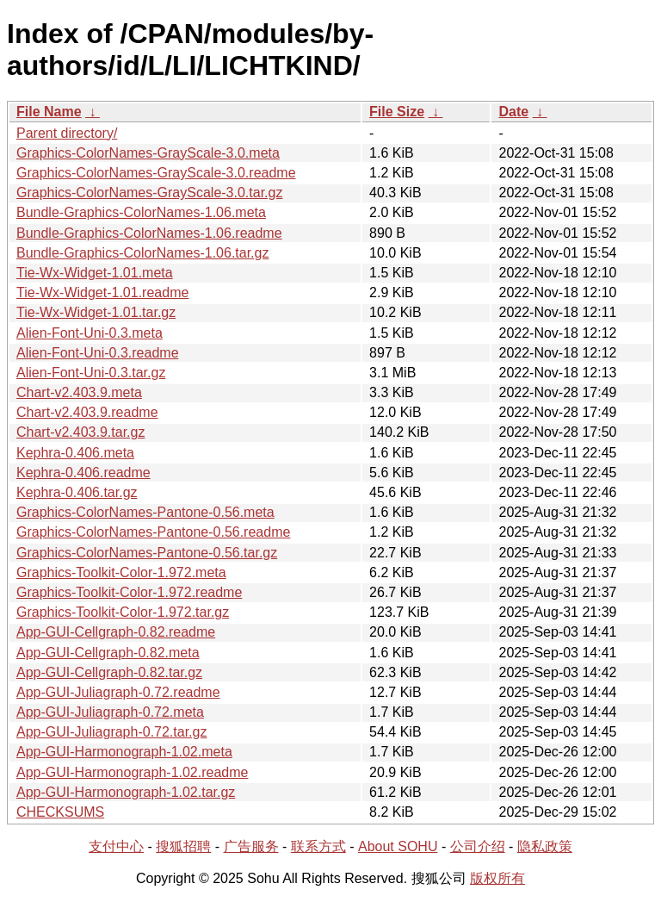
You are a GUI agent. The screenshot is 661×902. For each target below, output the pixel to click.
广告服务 (251, 846)
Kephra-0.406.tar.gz (77, 492)
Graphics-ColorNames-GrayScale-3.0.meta (148, 153)
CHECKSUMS (60, 812)
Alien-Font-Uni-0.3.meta (89, 333)
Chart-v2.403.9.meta (79, 392)
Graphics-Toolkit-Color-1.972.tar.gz (122, 612)
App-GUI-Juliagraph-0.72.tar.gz (111, 732)
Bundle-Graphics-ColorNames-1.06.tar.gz (142, 253)
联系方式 (318, 846)
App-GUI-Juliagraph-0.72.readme (118, 692)
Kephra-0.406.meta (75, 452)
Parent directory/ (66, 133)
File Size (396, 111)
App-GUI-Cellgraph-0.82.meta (108, 652)
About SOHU (397, 846)
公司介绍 (477, 846)
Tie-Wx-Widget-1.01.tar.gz (96, 312)
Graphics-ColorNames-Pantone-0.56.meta (145, 512)
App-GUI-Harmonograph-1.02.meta (124, 751)
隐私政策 (544, 846)
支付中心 (116, 846)
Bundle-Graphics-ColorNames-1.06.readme (149, 233)
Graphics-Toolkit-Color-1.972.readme (129, 592)
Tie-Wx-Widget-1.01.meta (94, 272)
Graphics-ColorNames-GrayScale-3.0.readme (156, 172)
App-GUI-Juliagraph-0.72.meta (110, 712)
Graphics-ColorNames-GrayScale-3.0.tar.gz (149, 192)
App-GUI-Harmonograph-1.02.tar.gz (125, 792)
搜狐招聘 (183, 846)
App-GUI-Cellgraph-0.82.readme (115, 632)
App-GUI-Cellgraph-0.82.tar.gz (109, 672)
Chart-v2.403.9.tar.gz (80, 432)
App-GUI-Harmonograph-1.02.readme (132, 772)
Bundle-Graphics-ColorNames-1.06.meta (141, 212)
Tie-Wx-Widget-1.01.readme (102, 292)
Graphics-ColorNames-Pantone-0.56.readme (153, 532)
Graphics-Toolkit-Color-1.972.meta (121, 572)
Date (513, 111)
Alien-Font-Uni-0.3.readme (97, 352)
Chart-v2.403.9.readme (87, 412)
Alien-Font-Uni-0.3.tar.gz (90, 372)
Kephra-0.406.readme (83, 472)
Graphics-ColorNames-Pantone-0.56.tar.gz (146, 552)
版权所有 (497, 878)
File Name (49, 111)
